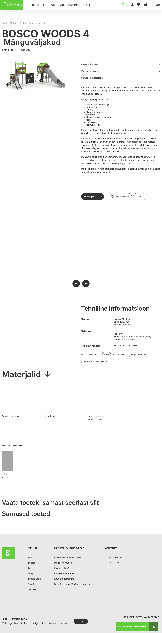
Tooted (5, 23)
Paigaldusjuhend (138, 354)
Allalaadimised (89, 64)
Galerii (139, 196)
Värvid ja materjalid (92, 78)
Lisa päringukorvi (94, 197)
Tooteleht (119, 354)
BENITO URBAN (20, 50)
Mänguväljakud (19, 23)
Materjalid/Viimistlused (94, 361)
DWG (106, 354)
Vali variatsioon (89, 71)
